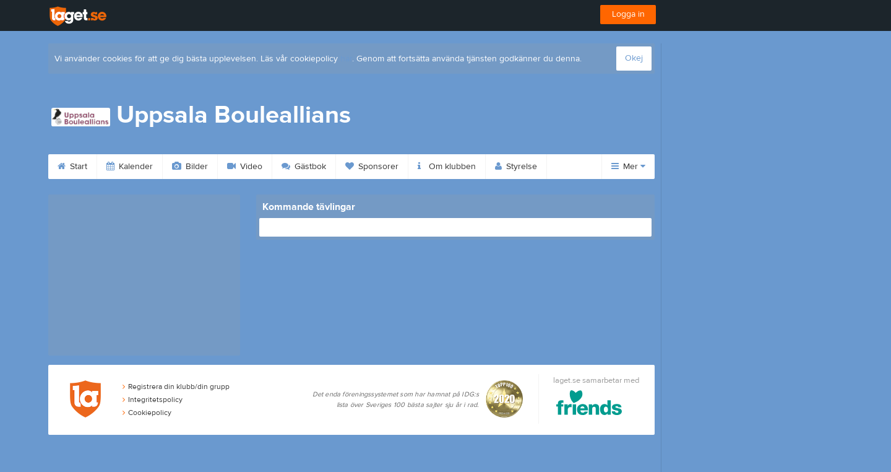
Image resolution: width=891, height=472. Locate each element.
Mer (628, 166)
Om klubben (447, 166)
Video (244, 166)
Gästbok (304, 166)
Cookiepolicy (147, 412)
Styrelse (516, 166)
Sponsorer (371, 166)
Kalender (129, 166)
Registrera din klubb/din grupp (176, 386)
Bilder (190, 166)
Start (72, 166)
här (346, 58)
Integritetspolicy (153, 399)
